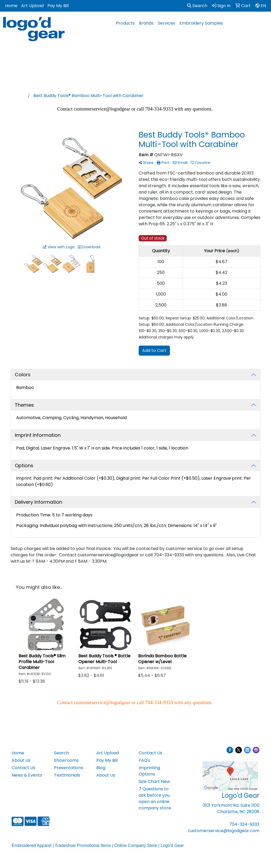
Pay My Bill (58, 6)
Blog (100, 768)
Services (166, 23)
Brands (146, 23)
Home (11, 6)
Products (125, 23)
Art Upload (32, 6)
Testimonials (67, 775)
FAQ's (144, 760)
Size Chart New (154, 781)
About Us (21, 760)
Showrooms (66, 760)
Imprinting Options (149, 771)
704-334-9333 (244, 824)
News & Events (27, 775)
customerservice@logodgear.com (223, 831)
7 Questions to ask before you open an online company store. (155, 798)
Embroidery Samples (201, 23)
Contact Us (23, 768)
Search (197, 6)
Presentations (68, 768)
